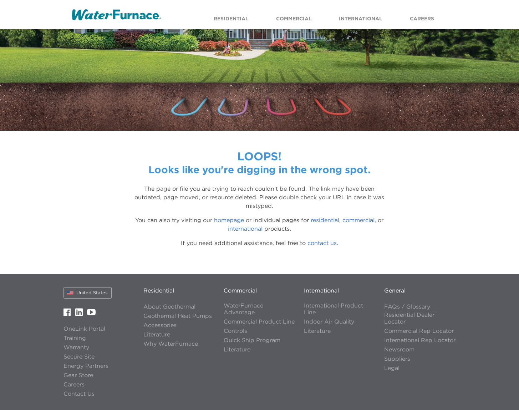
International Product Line (333, 309)
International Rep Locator (420, 340)
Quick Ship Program (252, 340)
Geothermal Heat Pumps (177, 315)
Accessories (160, 325)
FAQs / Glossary (407, 306)
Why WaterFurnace (170, 343)
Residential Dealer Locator (409, 318)
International (321, 290)
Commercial (240, 290)
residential (325, 220)
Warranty (76, 347)
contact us (322, 242)
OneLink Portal (84, 328)
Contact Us (79, 393)
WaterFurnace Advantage (243, 309)
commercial (358, 220)
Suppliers (397, 358)
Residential (158, 290)
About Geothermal (169, 306)
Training (74, 338)
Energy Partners (85, 365)
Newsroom (399, 349)
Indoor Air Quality (329, 321)
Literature (156, 334)
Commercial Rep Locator (419, 331)
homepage (229, 220)
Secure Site (79, 356)
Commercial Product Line (259, 321)
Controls (235, 331)
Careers (74, 384)
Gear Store (78, 375)
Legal (392, 368)
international (245, 228)
